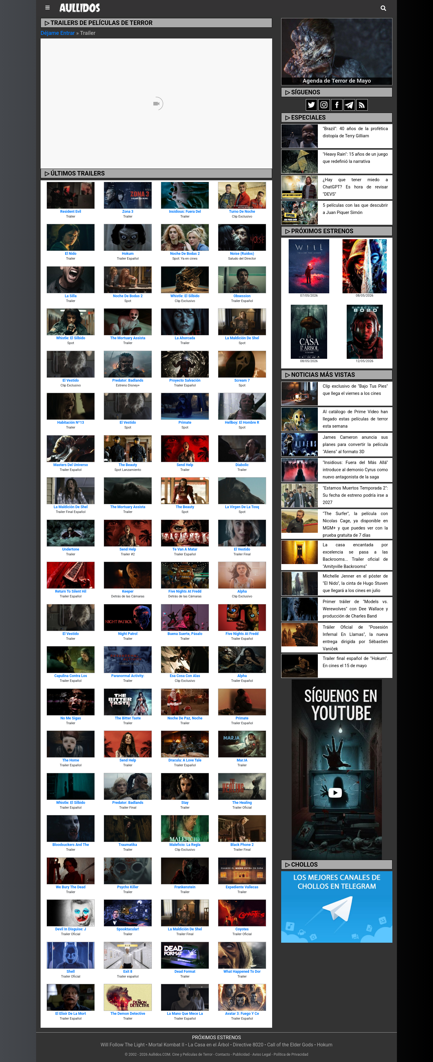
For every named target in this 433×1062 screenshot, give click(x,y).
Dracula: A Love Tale (184, 760)
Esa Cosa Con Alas (185, 676)
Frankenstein (184, 887)
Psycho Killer (128, 887)
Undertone (70, 549)
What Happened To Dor (241, 971)
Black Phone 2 (241, 845)
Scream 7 (242, 380)
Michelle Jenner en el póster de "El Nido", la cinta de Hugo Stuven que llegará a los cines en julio (355, 583)
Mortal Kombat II (166, 1045)
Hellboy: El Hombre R (242, 422)
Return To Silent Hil (70, 591)
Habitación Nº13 (70, 422)
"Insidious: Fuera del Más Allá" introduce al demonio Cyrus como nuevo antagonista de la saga (355, 470)
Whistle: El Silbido (185, 296)
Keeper (128, 591)
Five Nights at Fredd (184, 591)
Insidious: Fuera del (185, 211)
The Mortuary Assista (128, 338)
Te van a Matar (185, 549)
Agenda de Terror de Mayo (336, 80)
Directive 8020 (248, 1045)
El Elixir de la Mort (70, 1014)
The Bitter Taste (128, 718)
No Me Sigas (70, 718)
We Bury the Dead (70, 887)
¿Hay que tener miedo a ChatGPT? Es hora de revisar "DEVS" (355, 187)
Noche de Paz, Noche (184, 718)
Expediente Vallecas (242, 887)
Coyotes (242, 929)
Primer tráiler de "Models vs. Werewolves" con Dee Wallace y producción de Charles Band (355, 609)
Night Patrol (128, 634)
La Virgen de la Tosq (242, 507)
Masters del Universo (70, 465)
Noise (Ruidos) (242, 254)
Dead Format (185, 971)
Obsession (242, 296)
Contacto (222, 1054)
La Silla (70, 296)
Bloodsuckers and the (70, 845)
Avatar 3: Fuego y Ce (242, 1014)
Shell (71, 971)
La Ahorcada (185, 338)
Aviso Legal (261, 1054)
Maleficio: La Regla (185, 845)
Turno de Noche (242, 211)
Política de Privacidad (291, 1054)
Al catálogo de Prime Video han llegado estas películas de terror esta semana (355, 419)
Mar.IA (242, 760)
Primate (185, 422)
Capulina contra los (70, 676)
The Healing (242, 803)
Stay (185, 803)
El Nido (70, 254)
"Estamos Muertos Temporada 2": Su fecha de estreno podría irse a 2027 (355, 495)
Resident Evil (70, 211)
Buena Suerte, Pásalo (184, 634)
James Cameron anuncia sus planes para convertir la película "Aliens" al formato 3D (355, 444)
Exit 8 (127, 971)
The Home (70, 760)
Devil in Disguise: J (70, 929)
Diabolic (242, 465)
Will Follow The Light (123, 1045)
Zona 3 (128, 211)
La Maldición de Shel (242, 338)
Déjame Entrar (58, 33)
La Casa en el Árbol (208, 1045)
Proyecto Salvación (184, 380)
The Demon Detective (127, 1014)
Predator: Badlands (127, 380)
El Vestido (71, 380)
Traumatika (127, 845)
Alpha (242, 591)
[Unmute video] (156, 103)
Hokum (128, 254)
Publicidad (241, 1054)
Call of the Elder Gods (290, 1045)
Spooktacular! (128, 929)
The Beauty (127, 465)
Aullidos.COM (159, 1054)
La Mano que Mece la (185, 1014)
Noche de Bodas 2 (185, 254)
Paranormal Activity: (127, 676)
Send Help (185, 465)
